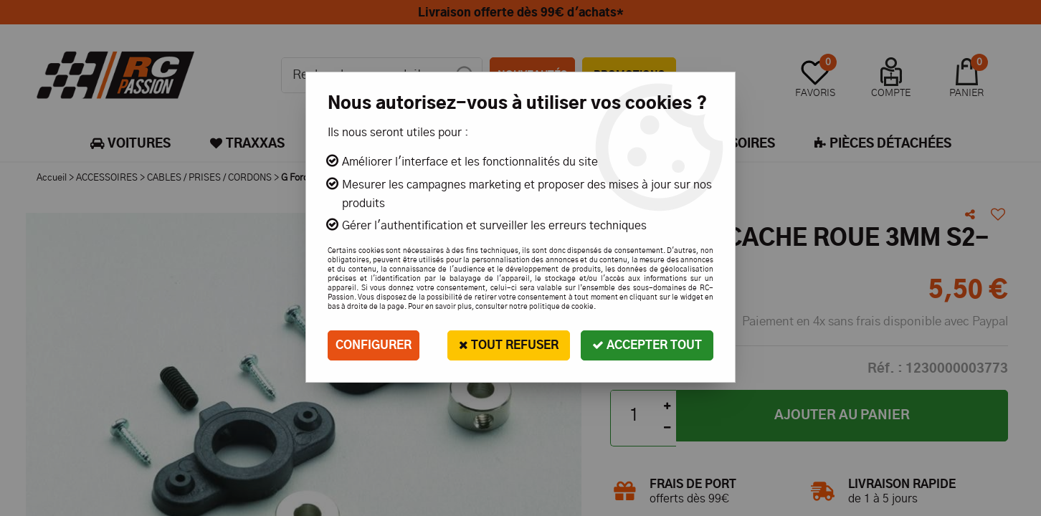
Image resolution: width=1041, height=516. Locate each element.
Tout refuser (508, 345)
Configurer (374, 345)
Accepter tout (647, 345)
